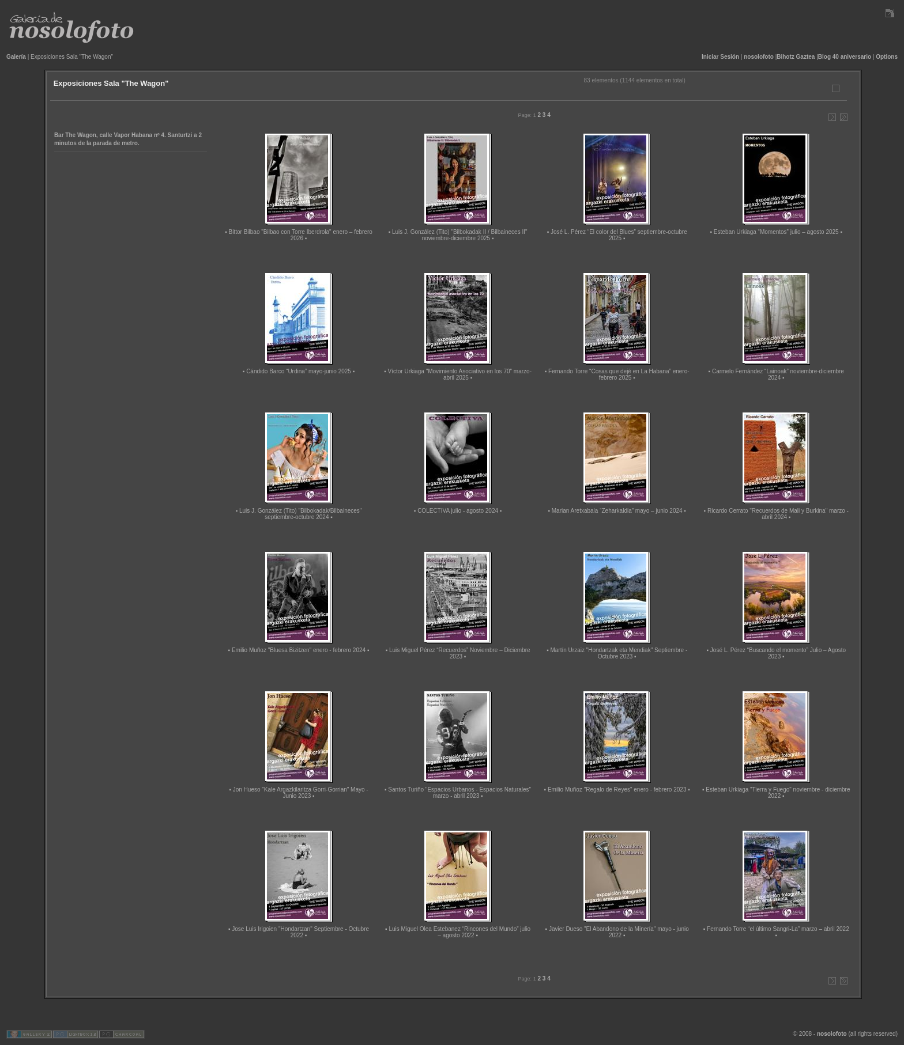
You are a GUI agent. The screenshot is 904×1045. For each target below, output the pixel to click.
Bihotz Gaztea (796, 57)
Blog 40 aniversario (844, 57)
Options (887, 57)
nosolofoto (759, 57)
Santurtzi (180, 135)
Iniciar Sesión (720, 57)
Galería (16, 57)
